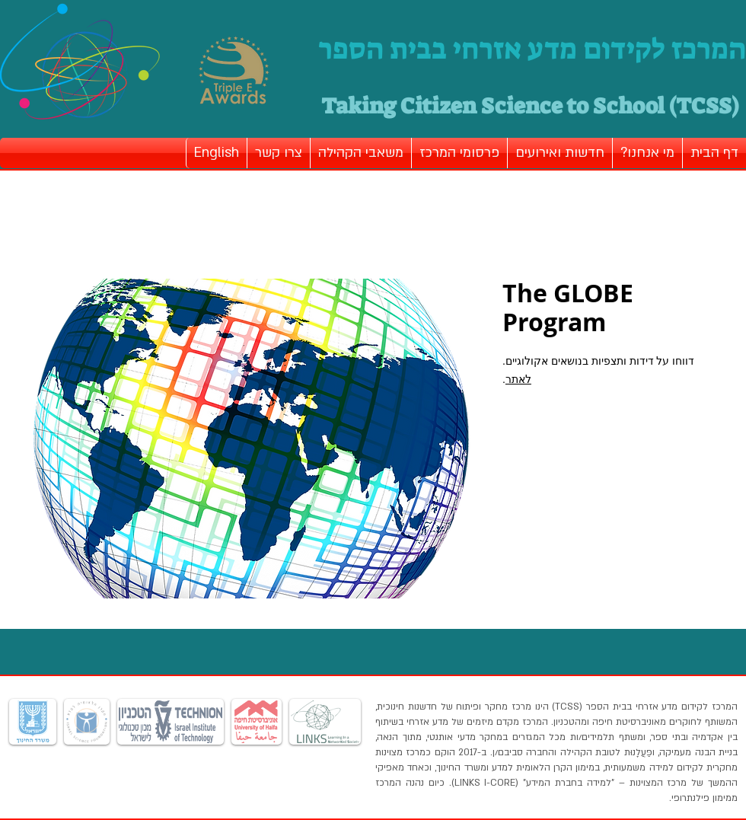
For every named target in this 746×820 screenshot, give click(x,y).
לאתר (518, 379)
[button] (647, 153)
